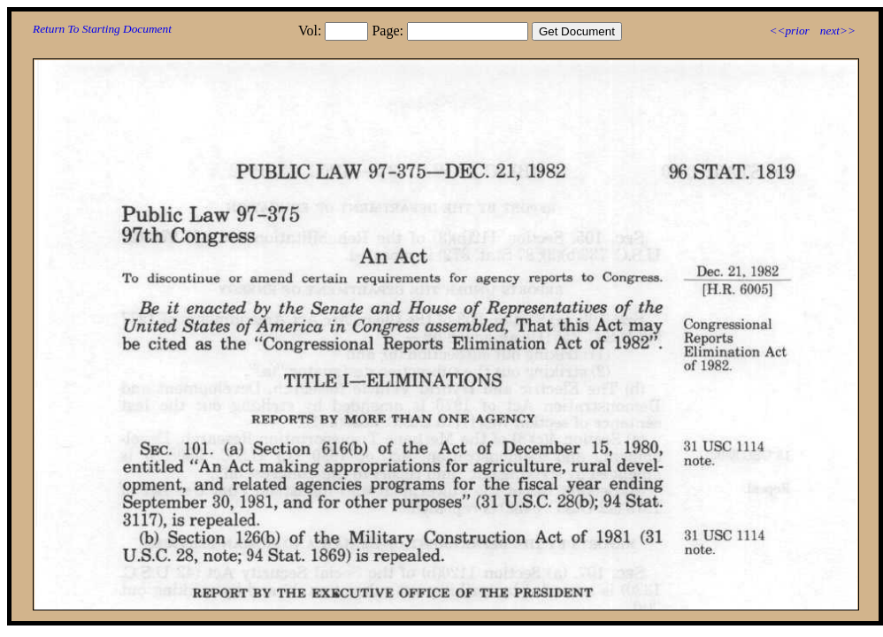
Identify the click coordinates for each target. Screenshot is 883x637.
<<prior (789, 30)
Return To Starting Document (102, 28)
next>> (838, 30)
